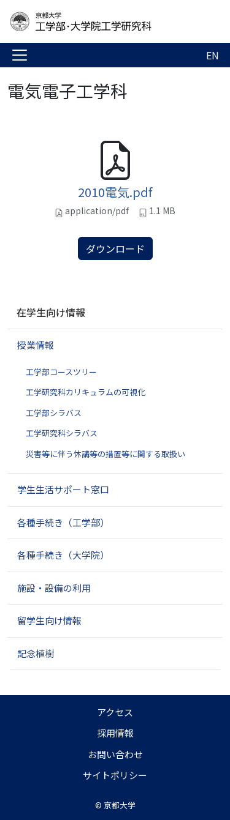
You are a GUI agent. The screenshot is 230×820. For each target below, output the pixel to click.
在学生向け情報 (51, 312)
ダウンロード (115, 248)
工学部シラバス (54, 413)
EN (212, 55)
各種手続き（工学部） (63, 522)
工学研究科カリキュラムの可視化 (85, 392)
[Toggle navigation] (19, 55)
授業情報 (35, 344)
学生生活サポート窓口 (63, 489)
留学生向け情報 (49, 620)
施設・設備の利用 (54, 587)
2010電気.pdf (115, 192)
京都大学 (120, 805)
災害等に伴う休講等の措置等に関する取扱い (105, 454)
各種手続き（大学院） (63, 554)
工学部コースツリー (61, 372)
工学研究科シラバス (62, 433)
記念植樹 (35, 653)
